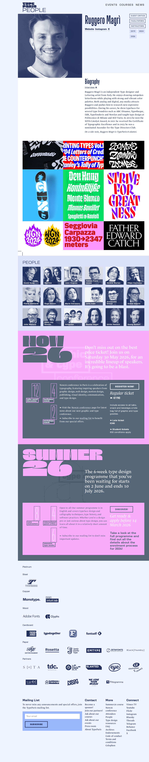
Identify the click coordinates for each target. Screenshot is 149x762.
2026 (133, 36)
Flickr (129, 710)
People (109, 716)
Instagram (101, 29)
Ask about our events (92, 721)
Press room (90, 726)
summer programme (87, 507)
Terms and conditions (111, 740)
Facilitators (137, 21)
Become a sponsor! (90, 706)
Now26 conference (81, 407)
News (140, 4)
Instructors (137, 26)
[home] (30, 5)
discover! (121, 509)
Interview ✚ (91, 87)
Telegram (131, 723)
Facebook (131, 729)
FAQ (108, 726)
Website (89, 29)
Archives (110, 729)
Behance (130, 726)
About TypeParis (93, 729)
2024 (141, 31)
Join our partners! (94, 710)
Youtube (130, 707)
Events (111, 4)
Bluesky (130, 717)
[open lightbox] (43, 155)
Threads (130, 720)
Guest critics (138, 16)
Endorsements (113, 732)
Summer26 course (115, 704)
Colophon (110, 745)
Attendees (111, 713)
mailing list (85, 417)
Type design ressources (111, 722)
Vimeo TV (131, 704)
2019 (133, 31)
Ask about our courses (92, 715)
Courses (126, 4)
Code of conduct (114, 735)
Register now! (124, 386)
